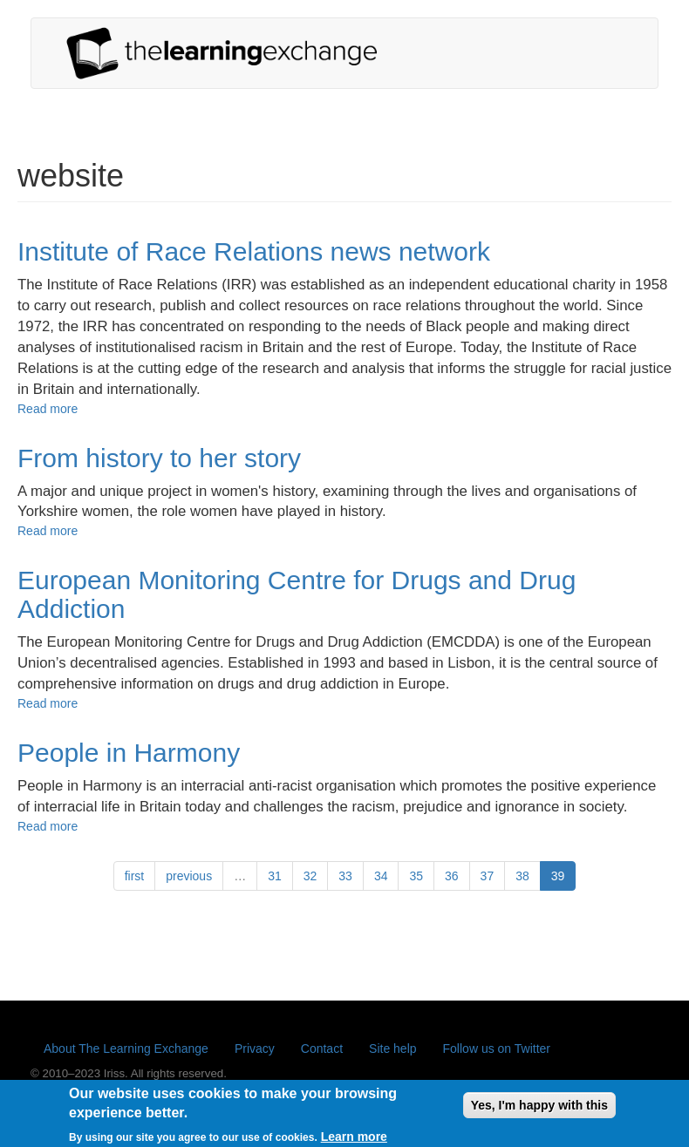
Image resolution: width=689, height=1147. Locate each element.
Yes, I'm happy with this (539, 1109)
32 (310, 876)
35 (416, 876)
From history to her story (159, 458)
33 (345, 876)
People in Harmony (128, 752)
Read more (47, 409)
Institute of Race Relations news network (253, 251)
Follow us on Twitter (496, 1048)
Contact (322, 1048)
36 (452, 876)
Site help (392, 1048)
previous (189, 876)
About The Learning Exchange (126, 1048)
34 (381, 876)
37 (488, 876)
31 (275, 876)
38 (522, 876)
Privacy (255, 1048)
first (135, 876)
